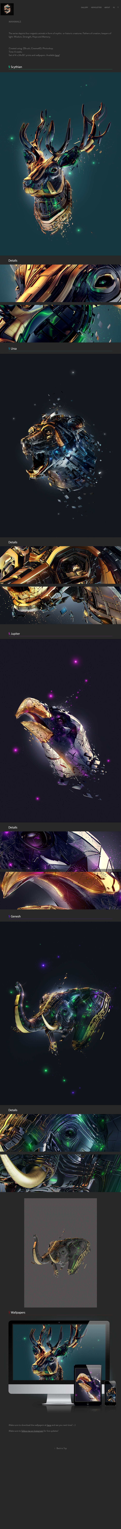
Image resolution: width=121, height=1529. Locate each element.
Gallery (84, 7)
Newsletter (96, 7)
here (57, 55)
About (107, 7)
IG (114, 7)
